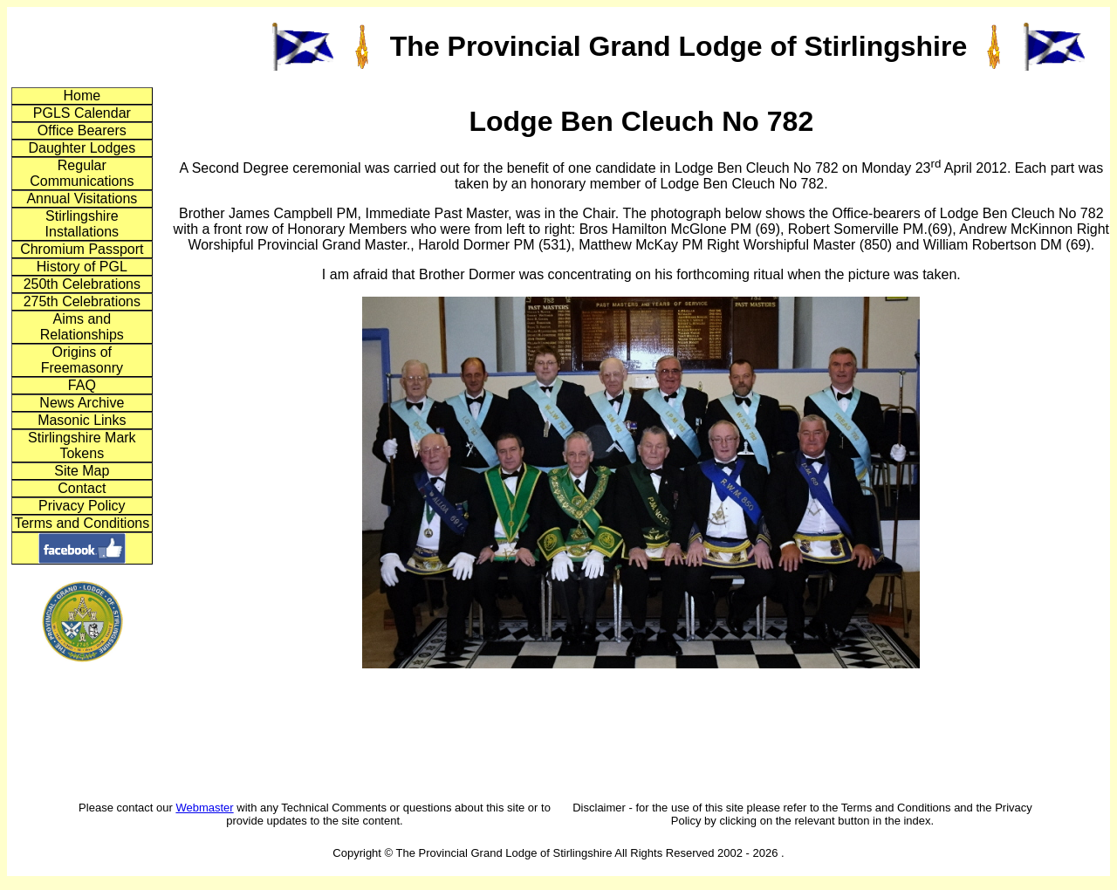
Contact (82, 488)
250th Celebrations (82, 284)
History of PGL (82, 266)
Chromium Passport (81, 249)
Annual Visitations (81, 198)
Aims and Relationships (82, 327)
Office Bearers (82, 130)
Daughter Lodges (81, 147)
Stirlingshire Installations (82, 224)
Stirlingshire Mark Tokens (82, 445)
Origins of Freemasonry (82, 360)
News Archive (81, 402)
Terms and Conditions (81, 523)
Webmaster (204, 807)
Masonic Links (82, 420)
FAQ (82, 385)
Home (81, 95)
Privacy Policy (82, 505)
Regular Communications (82, 173)
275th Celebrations (82, 301)
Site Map (81, 470)
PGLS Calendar (82, 113)
